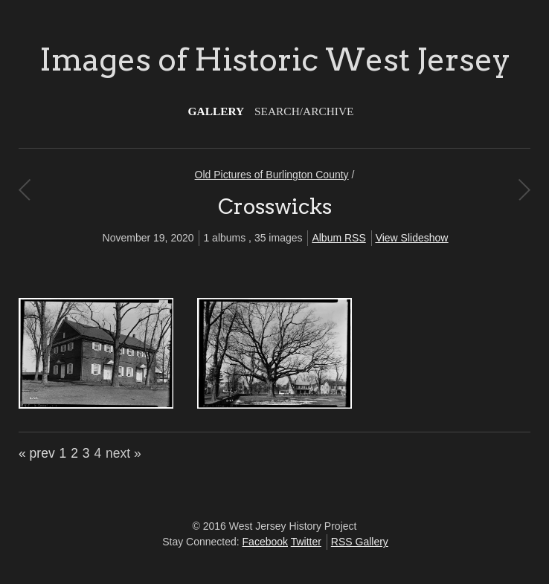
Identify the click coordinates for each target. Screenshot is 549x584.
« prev (37, 453)
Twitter (306, 542)
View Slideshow (412, 238)
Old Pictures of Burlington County (272, 175)
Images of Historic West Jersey (274, 59)
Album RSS (338, 238)
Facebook (265, 542)
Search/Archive (303, 111)
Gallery (216, 111)
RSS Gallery (359, 542)
